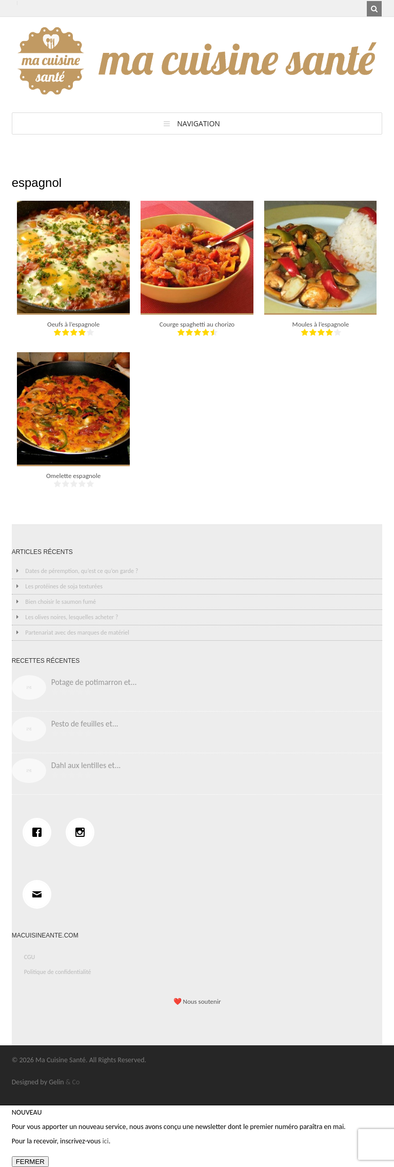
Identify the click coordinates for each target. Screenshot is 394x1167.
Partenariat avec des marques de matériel (77, 632)
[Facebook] (39, 832)
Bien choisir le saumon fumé (60, 601)
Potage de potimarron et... (94, 682)
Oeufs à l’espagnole (73, 324)
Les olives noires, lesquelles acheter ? (71, 617)
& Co (73, 1082)
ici (105, 1141)
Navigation (198, 123)
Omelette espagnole (73, 476)
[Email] (39, 894)
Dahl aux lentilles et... (86, 765)
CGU (29, 957)
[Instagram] (82, 832)
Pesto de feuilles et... (85, 724)
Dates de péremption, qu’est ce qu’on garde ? (81, 571)
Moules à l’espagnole (320, 324)
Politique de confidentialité (57, 971)
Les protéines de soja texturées (64, 586)
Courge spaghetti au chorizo (197, 324)
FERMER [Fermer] (30, 1161)
